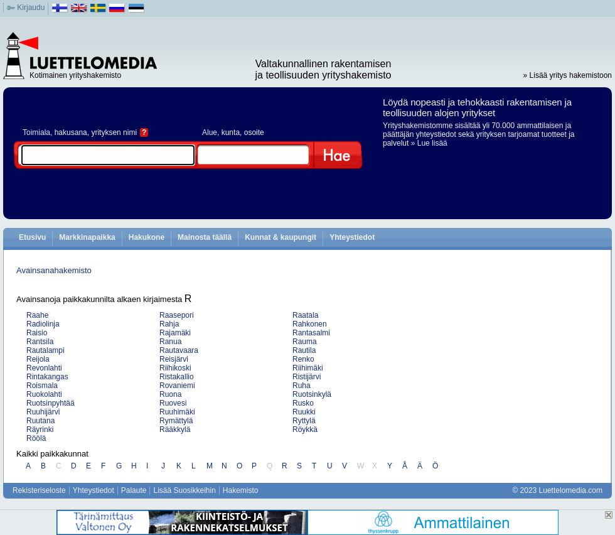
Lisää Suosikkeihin (184, 490)
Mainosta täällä (205, 237)
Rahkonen (309, 324)
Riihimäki (307, 368)
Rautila (304, 350)
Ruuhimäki (177, 412)
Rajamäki (175, 332)
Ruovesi (172, 403)
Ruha (301, 385)
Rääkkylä (174, 429)
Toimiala (36, 132)
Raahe (37, 315)
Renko (303, 359)
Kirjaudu (31, 7)
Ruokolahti (44, 394)
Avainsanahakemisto (54, 270)
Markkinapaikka (87, 237)
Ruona (170, 394)
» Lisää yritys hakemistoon (567, 75)
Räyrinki (39, 429)
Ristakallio (176, 376)
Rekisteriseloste (39, 490)
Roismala (42, 385)
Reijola (38, 359)
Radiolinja (43, 324)
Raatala (305, 315)
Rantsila (39, 341)
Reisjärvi (173, 359)
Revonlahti (44, 368)
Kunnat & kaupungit (280, 237)
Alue (209, 132)
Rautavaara (178, 350)
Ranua (170, 341)
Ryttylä (304, 420)
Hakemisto (241, 490)
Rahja (169, 324)
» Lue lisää (429, 143)
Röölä (36, 438)
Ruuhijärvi (43, 412)
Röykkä (305, 429)
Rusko (303, 403)
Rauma (304, 341)
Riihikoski (175, 368)
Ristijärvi (306, 376)
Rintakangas (47, 376)
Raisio (36, 332)
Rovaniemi (177, 385)
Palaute (134, 490)
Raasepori (176, 315)
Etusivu (32, 237)
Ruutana (40, 420)
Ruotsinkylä (311, 394)
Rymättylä (176, 420)
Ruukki (304, 412)
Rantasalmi (311, 332)
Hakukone (146, 237)
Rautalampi (45, 350)
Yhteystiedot (352, 237)
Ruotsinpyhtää (50, 403)
